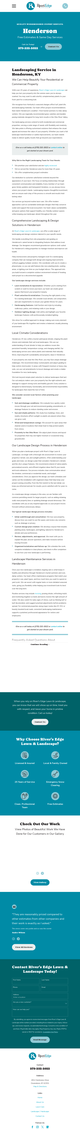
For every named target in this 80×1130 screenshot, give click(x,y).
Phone (15, 948)
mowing (38, 593)
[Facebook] (32, 1087)
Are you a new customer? (22, 963)
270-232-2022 (28, 48)
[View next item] (42, 833)
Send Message (40, 1000)
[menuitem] (15, 1100)
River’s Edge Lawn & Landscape (51, 90)
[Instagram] (37, 1087)
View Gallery (40, 843)
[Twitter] (42, 1087)
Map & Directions (40, 1047)
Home (40, 1058)
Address (16, 955)
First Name (17, 940)
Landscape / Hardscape (40, 1072)
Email (43, 948)
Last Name (45, 940)
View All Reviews (23, 908)
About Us (40, 1062)
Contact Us (53, 47)
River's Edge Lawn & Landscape (27, 231)
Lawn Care (40, 1067)
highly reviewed (50, 165)
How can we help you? (21, 970)
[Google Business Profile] (47, 1087)
